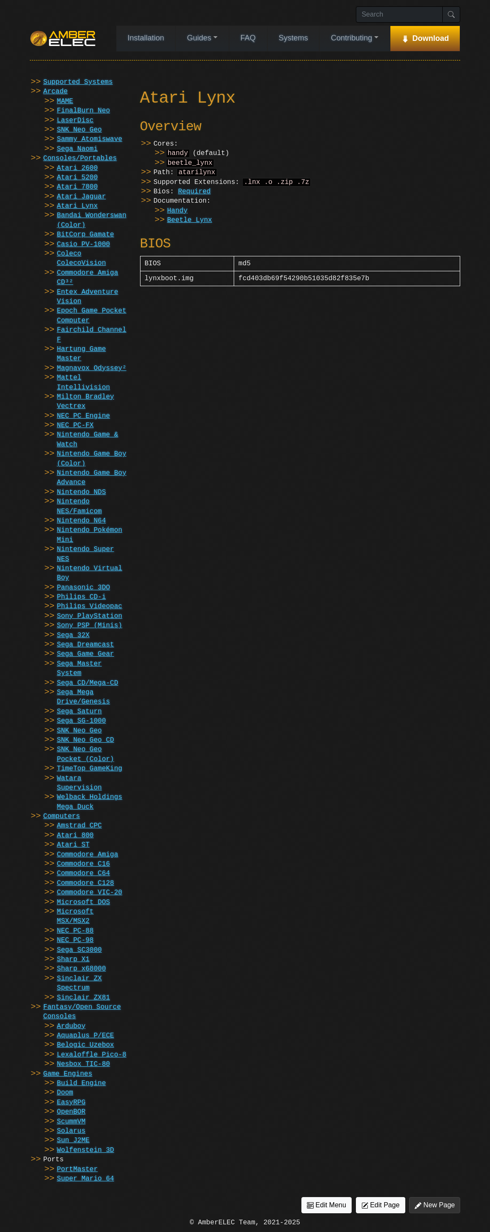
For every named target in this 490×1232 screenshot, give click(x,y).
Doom (65, 1092)
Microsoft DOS (83, 902)
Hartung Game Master (81, 354)
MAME (65, 101)
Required (194, 195)
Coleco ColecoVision (81, 258)
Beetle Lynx (189, 223)
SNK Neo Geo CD (85, 740)
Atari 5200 (77, 177)
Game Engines (67, 1074)
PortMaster (77, 1169)
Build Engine (81, 1083)
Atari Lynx (77, 206)
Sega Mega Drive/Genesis (83, 697)
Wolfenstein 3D (85, 1150)
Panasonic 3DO (83, 587)
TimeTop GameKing (90, 768)
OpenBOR (71, 1112)
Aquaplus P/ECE (85, 1035)
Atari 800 (75, 835)
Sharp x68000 (81, 969)
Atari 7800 (77, 187)
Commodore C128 (85, 883)
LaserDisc (75, 120)
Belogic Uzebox (85, 1045)
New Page (435, 1205)
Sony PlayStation (90, 616)
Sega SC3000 (79, 950)
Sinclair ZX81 (83, 997)
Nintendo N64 (81, 521)
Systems (293, 38)
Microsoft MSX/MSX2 (75, 916)
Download (431, 38)
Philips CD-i (81, 597)
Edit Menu (326, 1205)
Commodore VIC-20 (90, 892)
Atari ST (73, 845)
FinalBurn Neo (83, 110)
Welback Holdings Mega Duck (90, 802)
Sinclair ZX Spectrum (79, 983)
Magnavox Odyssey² (91, 368)
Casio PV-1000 (83, 244)
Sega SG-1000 (81, 721)
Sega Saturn (79, 711)
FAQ (248, 38)
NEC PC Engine (83, 416)
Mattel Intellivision (83, 382)
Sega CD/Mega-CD (87, 683)
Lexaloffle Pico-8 (91, 1055)
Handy (177, 214)
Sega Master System (79, 668)
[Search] (399, 14)
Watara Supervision (79, 783)
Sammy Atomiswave (90, 139)
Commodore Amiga (87, 854)
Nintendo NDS (81, 492)
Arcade (55, 91)
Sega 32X (73, 635)
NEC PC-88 (75, 931)
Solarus (71, 1131)
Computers (61, 816)
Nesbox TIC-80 (83, 1064)
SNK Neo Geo (79, 130)
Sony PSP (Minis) (90, 625)
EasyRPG (71, 1102)
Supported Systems (78, 82)
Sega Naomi (77, 149)
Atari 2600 (77, 168)
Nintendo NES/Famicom (79, 506)
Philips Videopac (90, 606)
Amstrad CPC (79, 825)
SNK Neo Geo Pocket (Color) (85, 754)
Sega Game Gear (85, 654)
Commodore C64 (83, 873)
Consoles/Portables (80, 158)
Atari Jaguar (81, 196)
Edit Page (380, 1205)
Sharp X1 (73, 959)
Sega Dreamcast (85, 644)
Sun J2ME (73, 1140)
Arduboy (71, 1026)
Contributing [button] (351, 38)
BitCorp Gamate (85, 234)
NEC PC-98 (75, 940)
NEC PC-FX (75, 425)
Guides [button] (199, 38)
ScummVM (71, 1121)
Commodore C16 (83, 864)
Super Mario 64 (85, 1178)
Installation (145, 38)
